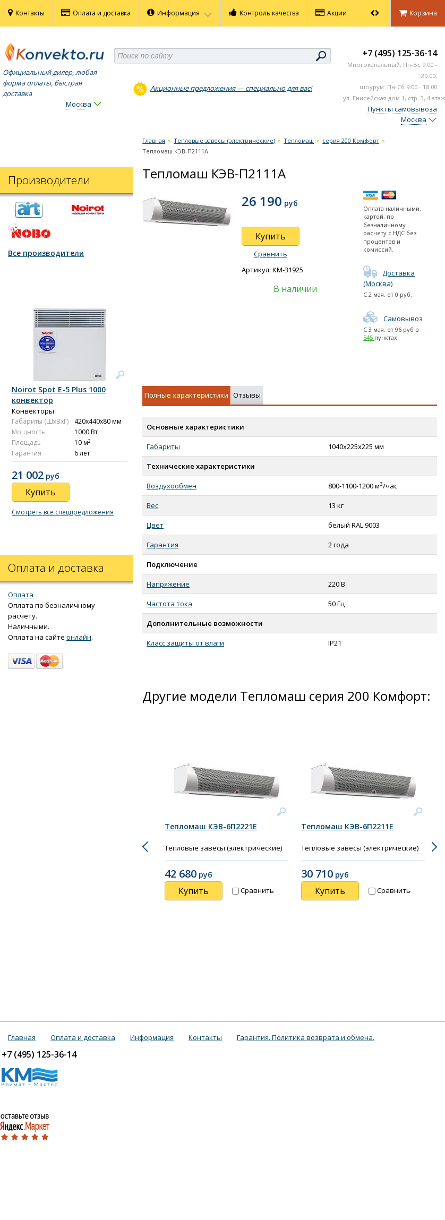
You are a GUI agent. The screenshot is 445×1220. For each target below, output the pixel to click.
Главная (153, 140)
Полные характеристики (186, 395)
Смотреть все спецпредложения (63, 512)
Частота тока (169, 603)
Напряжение (168, 584)
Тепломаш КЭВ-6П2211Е (347, 826)
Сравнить (270, 254)
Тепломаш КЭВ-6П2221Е (211, 826)
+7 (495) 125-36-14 (399, 53)
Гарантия (162, 544)
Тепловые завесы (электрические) (224, 140)
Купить (270, 236)
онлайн (78, 637)
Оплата (20, 594)
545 (368, 337)
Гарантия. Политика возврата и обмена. (305, 1037)
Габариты (163, 446)
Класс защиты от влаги (185, 643)
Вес (152, 505)
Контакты (26, 13)
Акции (331, 13)
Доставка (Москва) (389, 278)
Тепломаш (299, 140)
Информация (179, 13)
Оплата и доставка (96, 13)
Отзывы (247, 395)
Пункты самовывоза (402, 109)
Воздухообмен (171, 486)
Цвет (155, 525)
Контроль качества (264, 13)
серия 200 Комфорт (350, 140)
